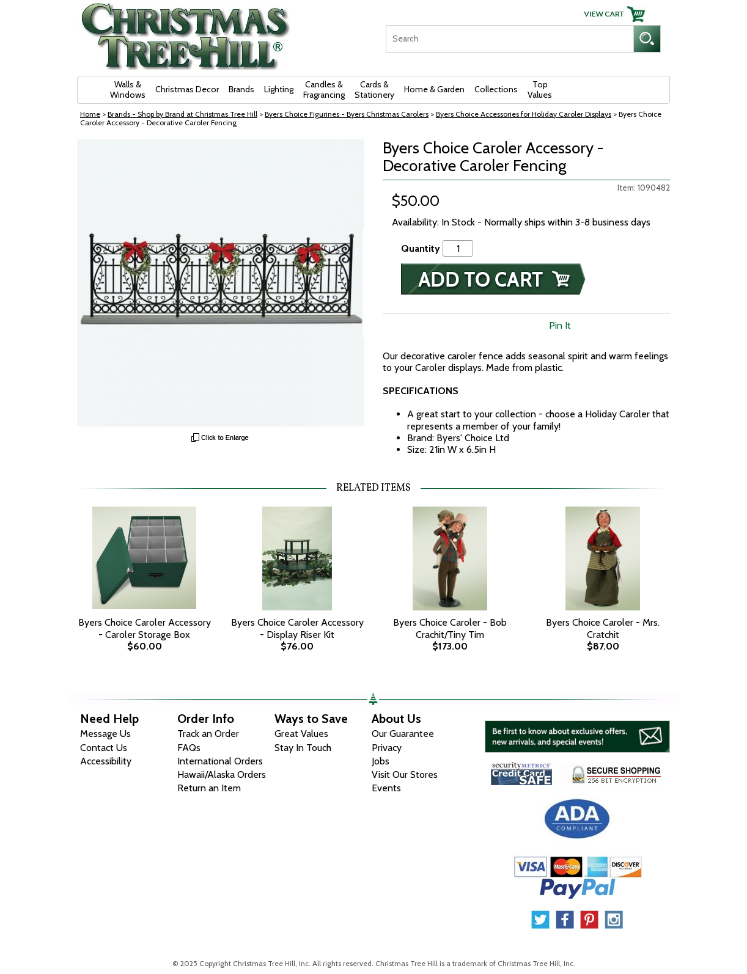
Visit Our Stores (405, 774)
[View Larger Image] (220, 283)
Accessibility (105, 761)
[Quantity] (458, 248)
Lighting (278, 89)
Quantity (420, 248)
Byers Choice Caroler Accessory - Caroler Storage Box (144, 628)
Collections (496, 89)
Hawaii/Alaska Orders (221, 774)
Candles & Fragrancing (324, 89)
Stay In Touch (302, 747)
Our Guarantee (403, 733)
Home (90, 114)
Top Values (540, 89)
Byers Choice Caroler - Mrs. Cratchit (603, 628)
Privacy (387, 747)
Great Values (301, 733)
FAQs (189, 747)
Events (386, 788)
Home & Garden (434, 89)
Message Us (105, 733)
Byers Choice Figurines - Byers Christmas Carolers (347, 114)
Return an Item (209, 788)
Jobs (380, 761)
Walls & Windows (127, 89)
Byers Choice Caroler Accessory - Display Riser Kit (297, 628)
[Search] (509, 39)
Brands (241, 89)
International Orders (220, 761)
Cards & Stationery (374, 89)
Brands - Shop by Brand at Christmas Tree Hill (182, 114)
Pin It (560, 325)
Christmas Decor (187, 89)
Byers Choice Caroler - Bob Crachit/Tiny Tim (450, 628)
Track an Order (208, 733)
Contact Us (103, 747)
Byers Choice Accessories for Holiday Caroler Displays (523, 114)
